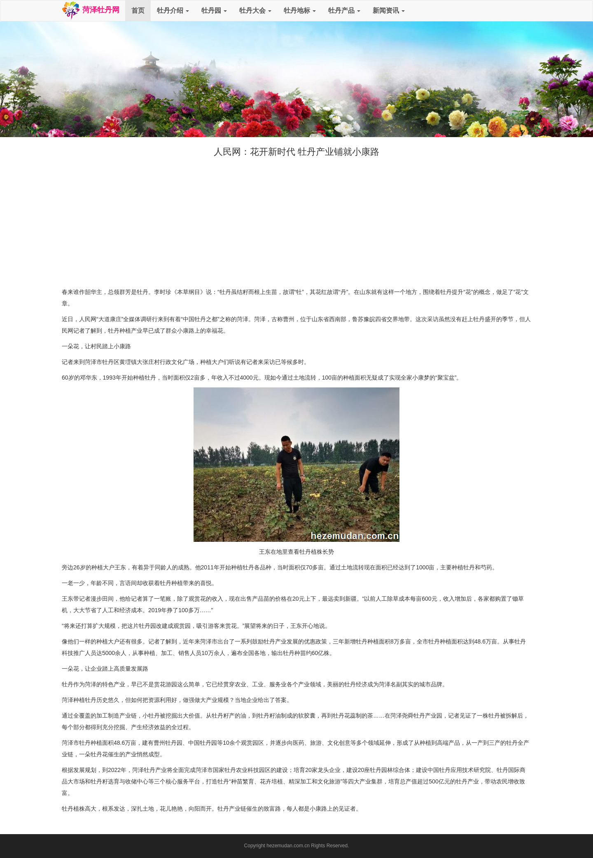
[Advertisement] (296, 220)
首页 (138, 10)
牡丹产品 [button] (344, 10)
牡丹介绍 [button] (173, 10)
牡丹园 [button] (214, 10)
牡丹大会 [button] (255, 10)
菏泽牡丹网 (90, 10)
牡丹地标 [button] (300, 10)
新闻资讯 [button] (389, 10)
